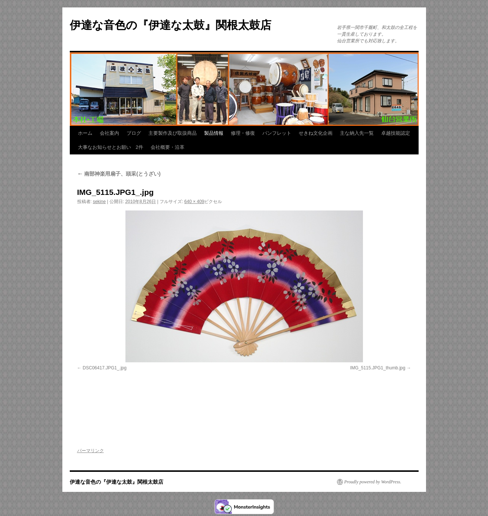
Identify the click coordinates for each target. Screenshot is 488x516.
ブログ (134, 133)
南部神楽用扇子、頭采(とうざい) (119, 174)
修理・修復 (243, 133)
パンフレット (276, 133)
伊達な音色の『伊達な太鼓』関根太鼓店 (170, 25)
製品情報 (213, 133)
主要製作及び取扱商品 (172, 133)
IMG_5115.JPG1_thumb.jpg (377, 367)
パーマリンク (90, 450)
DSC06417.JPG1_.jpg (105, 367)
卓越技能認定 (395, 133)
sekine (99, 201)
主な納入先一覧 (357, 133)
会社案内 (109, 133)
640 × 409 (194, 201)
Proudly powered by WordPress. (373, 481)
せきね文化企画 (316, 133)
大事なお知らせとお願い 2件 (110, 147)
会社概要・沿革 (167, 147)
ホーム (85, 133)
